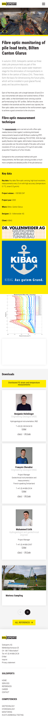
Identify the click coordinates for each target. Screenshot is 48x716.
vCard (19, 434)
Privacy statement (8, 655)
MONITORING (7, 704)
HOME (4, 673)
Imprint (4, 652)
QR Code (27, 434)
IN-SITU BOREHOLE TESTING (13, 707)
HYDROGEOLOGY (8, 701)
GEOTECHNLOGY (8, 698)
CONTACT (5, 685)
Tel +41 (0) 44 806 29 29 (10, 646)
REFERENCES (7, 679)
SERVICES (5, 676)
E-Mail (24, 429)
